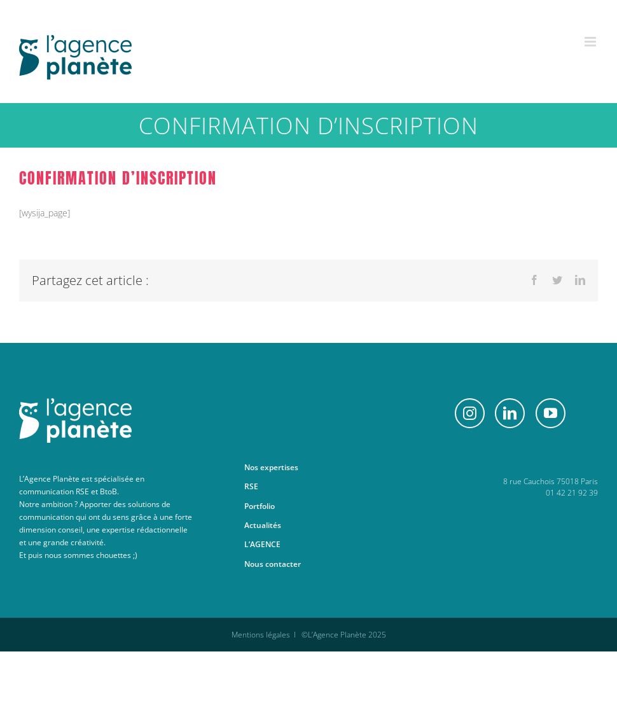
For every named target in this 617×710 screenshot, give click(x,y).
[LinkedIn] (510, 413)
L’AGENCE (262, 544)
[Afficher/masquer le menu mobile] (591, 41)
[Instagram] (470, 413)
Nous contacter (272, 564)
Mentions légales (261, 634)
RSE (251, 486)
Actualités (262, 525)
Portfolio (259, 506)
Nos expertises (271, 467)
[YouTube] (550, 413)
